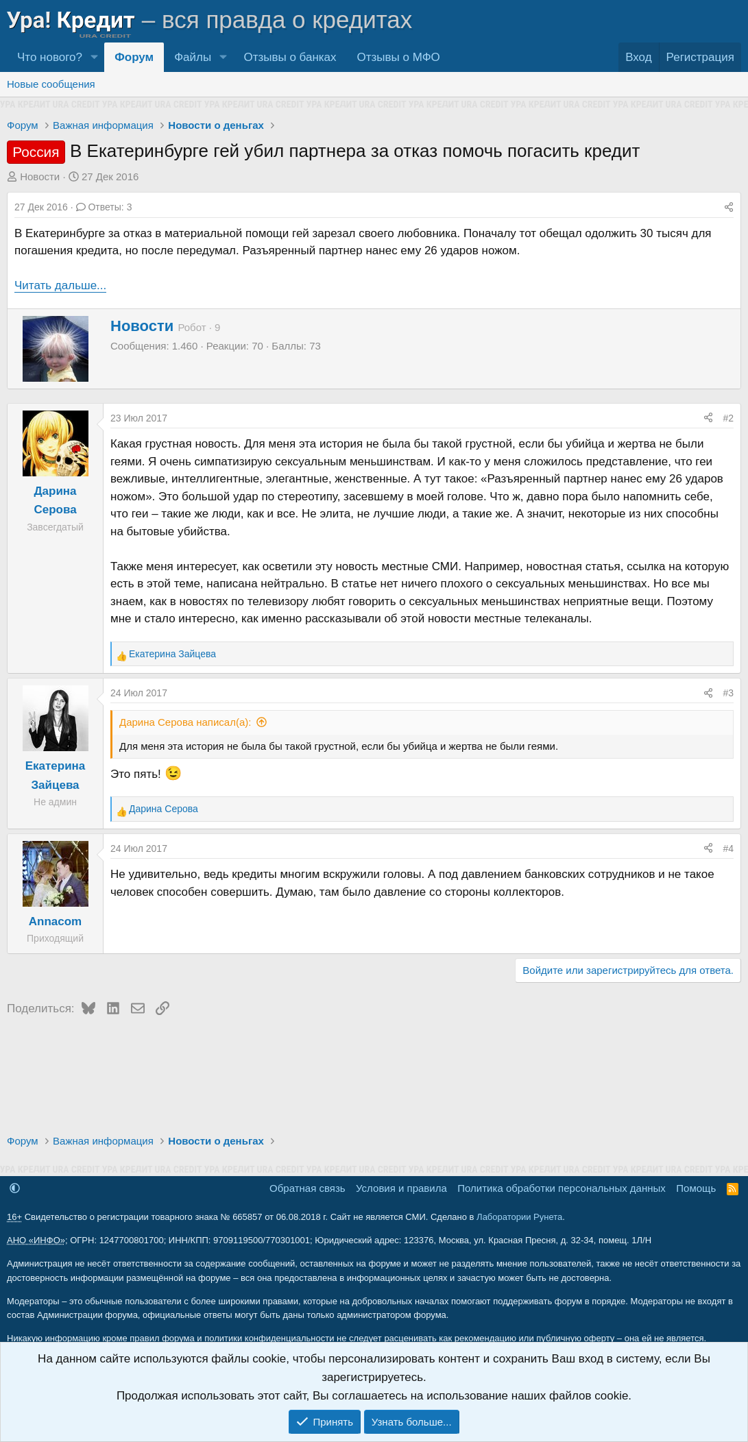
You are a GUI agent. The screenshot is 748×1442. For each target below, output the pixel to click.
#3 (728, 692)
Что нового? (49, 57)
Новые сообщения (51, 84)
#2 (728, 418)
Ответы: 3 (104, 206)
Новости (40, 176)
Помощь (696, 1188)
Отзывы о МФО (398, 57)
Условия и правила (401, 1188)
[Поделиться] (728, 207)
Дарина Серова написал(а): (185, 722)
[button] (94, 57)
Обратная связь (307, 1188)
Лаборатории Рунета (519, 1217)
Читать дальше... (60, 285)
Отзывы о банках (289, 57)
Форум (134, 57)
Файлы (192, 57)
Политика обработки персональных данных (561, 1188)
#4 (728, 848)
